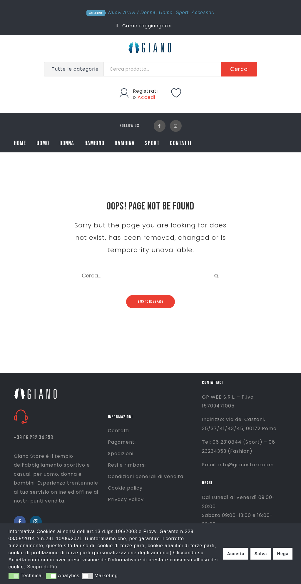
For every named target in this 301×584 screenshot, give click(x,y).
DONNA (66, 143)
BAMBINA (125, 143)
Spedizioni (120, 453)
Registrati (145, 91)
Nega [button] (282, 553)
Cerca (239, 69)
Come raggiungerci (144, 25)
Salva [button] (261, 553)
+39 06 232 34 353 (33, 437)
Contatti (119, 430)
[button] (14, 576)
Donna (148, 12)
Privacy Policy (126, 499)
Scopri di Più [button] (42, 566)
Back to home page (150, 302)
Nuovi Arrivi (122, 12)
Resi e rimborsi (127, 465)
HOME (20, 143)
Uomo (166, 12)
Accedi (146, 97)
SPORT (152, 143)
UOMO (42, 143)
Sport (182, 12)
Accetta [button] (235, 553)
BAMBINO (94, 143)
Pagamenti (122, 442)
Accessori (203, 12)
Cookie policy (125, 488)
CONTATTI (180, 143)
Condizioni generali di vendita (145, 476)
